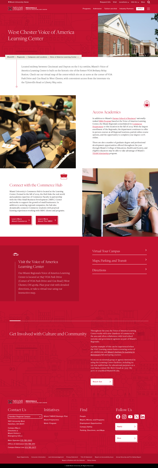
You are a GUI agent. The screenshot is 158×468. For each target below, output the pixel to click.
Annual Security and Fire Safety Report (128, 457)
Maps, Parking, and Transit (119, 260)
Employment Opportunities (91, 423)
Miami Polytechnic (51, 420)
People (83, 416)
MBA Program (105, 121)
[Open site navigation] (148, 8)
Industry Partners (126, 9)
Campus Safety (86, 427)
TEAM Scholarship (100, 153)
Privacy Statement (72, 457)
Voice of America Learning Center (63, 57)
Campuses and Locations (37, 57)
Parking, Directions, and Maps (92, 430)
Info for (134, 2)
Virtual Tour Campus (119, 251)
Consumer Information (38, 457)
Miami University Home (19, 2)
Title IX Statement (86, 457)
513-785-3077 (30, 447)
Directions (119, 270)
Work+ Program (50, 423)
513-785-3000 (26, 440)
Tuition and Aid (110, 9)
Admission (97, 9)
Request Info (105, 2)
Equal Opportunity (23, 457)
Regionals (21, 57)
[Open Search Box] (148, 2)
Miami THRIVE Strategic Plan (56, 416)
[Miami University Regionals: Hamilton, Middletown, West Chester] (27, 9)
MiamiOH (10, 57)
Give (143, 2)
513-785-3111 (30, 444)
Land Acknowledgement (56, 457)
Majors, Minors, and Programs (92, 420)
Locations (123, 2)
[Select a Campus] (25, 417)
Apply (140, 9)
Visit (115, 2)
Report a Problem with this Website (73, 460)
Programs (87, 9)
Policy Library (91, 460)
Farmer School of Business (124, 118)
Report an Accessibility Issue (104, 457)
